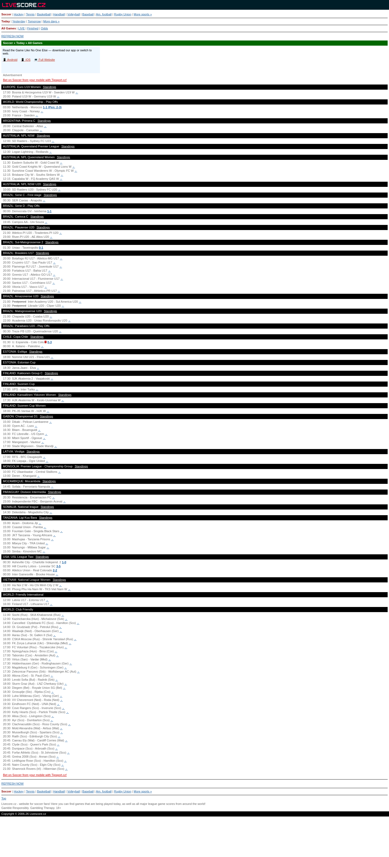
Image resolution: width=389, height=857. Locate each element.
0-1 (41, 247)
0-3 (50, 342)
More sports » (143, 14)
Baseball (88, 14)
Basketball (44, 14)
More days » (51, 21)
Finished (33, 28)
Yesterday (18, 21)
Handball (59, 14)
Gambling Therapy (42, 807)
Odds (44, 28)
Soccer (6, 14)
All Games (8, 28)
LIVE (21, 28)
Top (3, 798)
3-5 (58, 566)
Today (5, 21)
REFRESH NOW (12, 36)
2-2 (55, 570)
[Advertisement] (194, 839)
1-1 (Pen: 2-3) (52, 107)
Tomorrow (34, 21)
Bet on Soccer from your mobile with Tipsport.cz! (35, 80)
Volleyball (73, 14)
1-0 (64, 562)
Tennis (30, 14)
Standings (49, 87)
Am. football (104, 14)
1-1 (49, 211)
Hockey (19, 14)
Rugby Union (122, 14)
